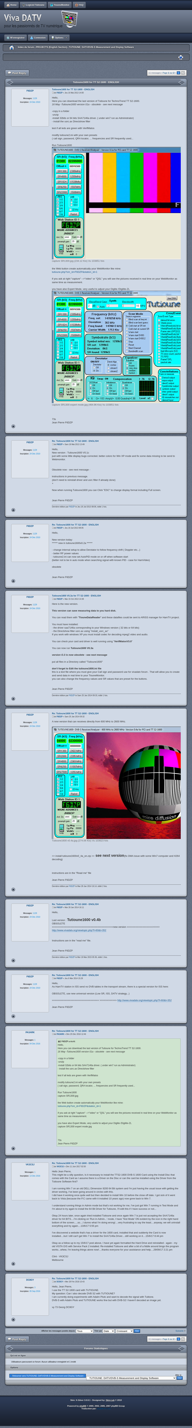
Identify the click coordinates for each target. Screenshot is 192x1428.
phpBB (83, 1406)
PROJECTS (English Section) (51, 47)
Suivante (180, 1331)
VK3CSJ (60, 1167)
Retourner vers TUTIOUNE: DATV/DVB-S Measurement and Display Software (47, 1376)
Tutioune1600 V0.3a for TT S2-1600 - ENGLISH (76, 595)
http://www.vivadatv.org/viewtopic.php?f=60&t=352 (79, 930)
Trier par (104, 1331)
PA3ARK (60, 1034)
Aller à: (178, 1375)
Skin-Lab (110, 1400)
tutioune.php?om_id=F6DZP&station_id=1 (74, 272)
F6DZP (60, 93)
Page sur (168, 73)
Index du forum (26, 47)
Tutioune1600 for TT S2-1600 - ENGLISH (96, 82)
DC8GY (60, 1282)
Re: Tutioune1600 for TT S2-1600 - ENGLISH (75, 441)
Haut (13, 426)
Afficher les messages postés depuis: (67, 1331)
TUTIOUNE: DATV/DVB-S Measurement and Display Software (101, 47)
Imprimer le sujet (181, 57)
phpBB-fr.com (104, 1408)
